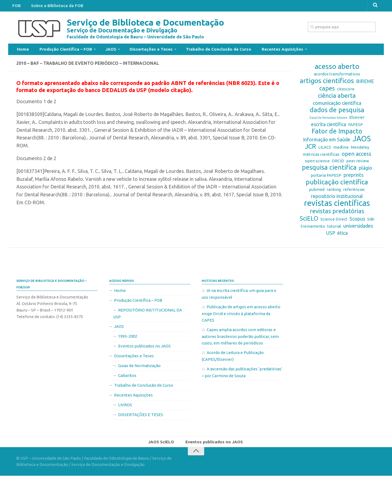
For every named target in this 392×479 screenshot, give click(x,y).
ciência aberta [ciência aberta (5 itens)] (337, 97)
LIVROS (125, 407)
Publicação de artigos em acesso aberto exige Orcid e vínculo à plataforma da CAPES (241, 316)
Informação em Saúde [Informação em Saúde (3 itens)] (326, 141)
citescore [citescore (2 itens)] (345, 91)
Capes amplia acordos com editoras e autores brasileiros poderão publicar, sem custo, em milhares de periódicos (240, 338)
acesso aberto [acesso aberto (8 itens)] (337, 68)
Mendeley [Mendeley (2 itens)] (360, 149)
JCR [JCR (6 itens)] (310, 148)
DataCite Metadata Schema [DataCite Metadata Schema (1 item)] (328, 119)
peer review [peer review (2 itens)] (357, 163)
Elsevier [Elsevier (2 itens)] (357, 119)
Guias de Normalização (139, 367)
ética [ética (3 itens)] (342, 235)
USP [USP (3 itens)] (330, 235)
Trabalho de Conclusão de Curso (205, 50)
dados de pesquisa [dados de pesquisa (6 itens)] (337, 112)
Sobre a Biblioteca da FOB (52, 6)
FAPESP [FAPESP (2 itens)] (355, 126)
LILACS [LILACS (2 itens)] (324, 149)
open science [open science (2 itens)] (317, 163)
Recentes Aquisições (266, 50)
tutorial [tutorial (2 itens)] (334, 228)
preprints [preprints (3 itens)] (353, 177)
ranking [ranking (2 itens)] (334, 191)
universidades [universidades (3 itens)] (358, 228)
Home (22, 50)
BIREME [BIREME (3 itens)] (365, 83)
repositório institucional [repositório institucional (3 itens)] (337, 198)
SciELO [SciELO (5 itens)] (309, 220)
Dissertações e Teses (141, 50)
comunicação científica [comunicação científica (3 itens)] (337, 105)
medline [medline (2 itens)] (341, 149)
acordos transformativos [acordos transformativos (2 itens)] (337, 76)
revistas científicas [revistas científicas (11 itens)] (337, 205)
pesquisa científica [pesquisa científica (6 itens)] (329, 169)
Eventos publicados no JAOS (144, 348)
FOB (15, 6)
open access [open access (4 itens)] (356, 156)
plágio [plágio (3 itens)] (365, 170)
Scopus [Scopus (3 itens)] (357, 221)
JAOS (103, 50)
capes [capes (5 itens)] (327, 90)
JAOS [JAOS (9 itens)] (362, 141)
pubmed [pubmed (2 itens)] (316, 191)
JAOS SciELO (162, 444)
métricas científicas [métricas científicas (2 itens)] (321, 156)
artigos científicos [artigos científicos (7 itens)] (327, 83)
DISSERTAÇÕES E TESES (140, 416)
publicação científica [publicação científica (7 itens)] (337, 184)
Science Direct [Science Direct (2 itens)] (333, 221)
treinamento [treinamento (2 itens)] (313, 228)
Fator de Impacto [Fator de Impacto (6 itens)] (337, 133)
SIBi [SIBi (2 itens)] (370, 221)
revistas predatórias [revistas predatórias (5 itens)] (337, 213)
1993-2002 (127, 338)
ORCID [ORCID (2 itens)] (338, 163)
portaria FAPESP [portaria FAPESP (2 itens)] (326, 177)
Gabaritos (127, 377)
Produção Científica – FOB (61, 50)
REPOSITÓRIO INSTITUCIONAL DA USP (147, 315)
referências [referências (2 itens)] (354, 191)
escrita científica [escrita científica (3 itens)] (328, 126)
